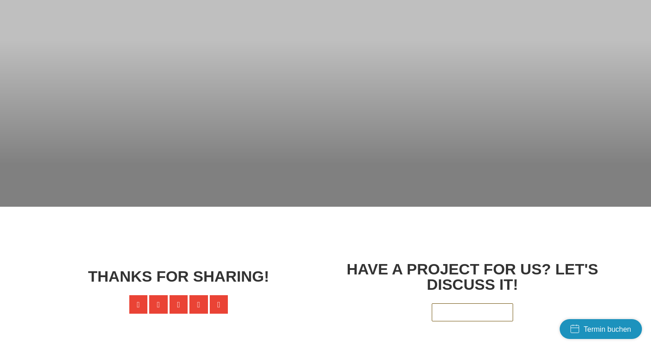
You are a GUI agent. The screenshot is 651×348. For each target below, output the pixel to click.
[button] (138, 304)
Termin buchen (601, 329)
